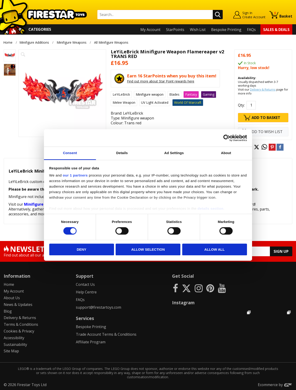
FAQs (251, 29)
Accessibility (14, 337)
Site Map (11, 350)
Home (7, 42)
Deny (81, 249)
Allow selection (148, 249)
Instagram (183, 302)
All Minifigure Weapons (111, 42)
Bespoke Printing (226, 29)
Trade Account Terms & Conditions (106, 334)
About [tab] (226, 153)
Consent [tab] (70, 153)
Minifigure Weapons (71, 42)
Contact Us (85, 284)
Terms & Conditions (21, 324)
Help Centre (86, 292)
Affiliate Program (90, 341)
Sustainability (15, 344)
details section (210, 208)
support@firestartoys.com (98, 307)
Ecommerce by (275, 384)
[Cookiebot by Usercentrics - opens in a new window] (227, 137)
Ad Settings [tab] (174, 153)
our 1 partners (75, 175)
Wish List (198, 29)
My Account (150, 29)
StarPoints (175, 29)
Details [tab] (122, 153)
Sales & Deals (276, 29)
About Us (12, 297)
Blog (8, 311)
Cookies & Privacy (19, 331)
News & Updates (18, 304)
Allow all (214, 249)
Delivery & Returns (263, 89)
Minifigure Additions (34, 42)
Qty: (241, 105)
